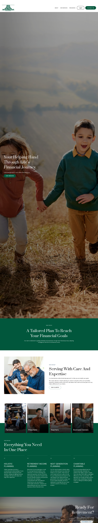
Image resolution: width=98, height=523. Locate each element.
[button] (56, 4)
